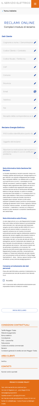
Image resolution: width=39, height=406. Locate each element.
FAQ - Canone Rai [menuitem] (7, 340)
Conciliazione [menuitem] (5, 338)
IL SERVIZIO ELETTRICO (15, 3)
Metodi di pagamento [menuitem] (8, 333)
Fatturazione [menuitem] (5, 343)
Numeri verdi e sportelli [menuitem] (9, 372)
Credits (3, 403)
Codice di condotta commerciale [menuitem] (12, 346)
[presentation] (19, 298)
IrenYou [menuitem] (3, 361)
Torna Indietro (10, 11)
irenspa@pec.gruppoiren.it (9, 393)
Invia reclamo (19, 310)
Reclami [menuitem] (4, 348)
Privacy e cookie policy (19, 382)
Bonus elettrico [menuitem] (6, 335)
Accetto (9, 280)
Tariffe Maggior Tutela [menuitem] (8, 330)
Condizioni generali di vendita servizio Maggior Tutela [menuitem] (19, 351)
